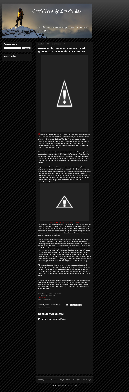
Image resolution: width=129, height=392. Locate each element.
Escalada (47, 308)
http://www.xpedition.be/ (55, 293)
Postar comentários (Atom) (67, 385)
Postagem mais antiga (82, 380)
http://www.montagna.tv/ (48, 295)
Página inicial (65, 380)
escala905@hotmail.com (44, 299)
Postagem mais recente (48, 380)
